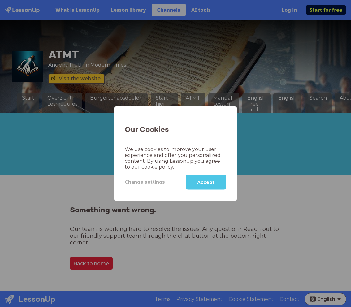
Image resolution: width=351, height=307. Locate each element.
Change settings (145, 182)
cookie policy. (157, 167)
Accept (205, 182)
